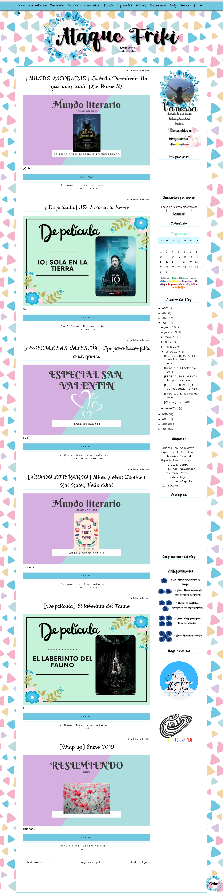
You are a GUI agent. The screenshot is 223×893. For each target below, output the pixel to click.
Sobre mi (185, 5)
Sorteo (173, 477)
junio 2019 (171, 332)
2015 (165, 429)
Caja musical (124, 5)
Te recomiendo (157, 5)
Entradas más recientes (38, 862)
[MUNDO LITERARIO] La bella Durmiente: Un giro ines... (180, 359)
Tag (182, 477)
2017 (165, 419)
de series (172, 456)
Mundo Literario (87, 188)
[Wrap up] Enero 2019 (86, 747)
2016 (165, 424)
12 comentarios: (95, 326)
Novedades (187, 468)
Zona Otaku (170, 485)
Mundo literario (37, 5)
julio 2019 (170, 327)
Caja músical (169, 452)
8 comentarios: (95, 584)
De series (108, 5)
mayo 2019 (172, 337)
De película (73, 5)
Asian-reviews (92, 5)
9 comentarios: (95, 185)
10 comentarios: (97, 455)
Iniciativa (185, 460)
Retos (183, 473)
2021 (165, 313)
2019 (165, 322)
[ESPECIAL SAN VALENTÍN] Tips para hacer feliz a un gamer (86, 352)
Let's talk (141, 5)
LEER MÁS (86, 176)
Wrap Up (87, 849)
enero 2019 (172, 408)
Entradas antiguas (138, 862)
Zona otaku (57, 5)
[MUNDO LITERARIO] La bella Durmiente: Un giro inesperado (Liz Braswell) (87, 83)
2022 (165, 308)
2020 (165, 318)
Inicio (21, 5)
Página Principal (90, 862)
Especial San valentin (87, 458)
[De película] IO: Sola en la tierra (86, 207)
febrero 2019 (173, 351)
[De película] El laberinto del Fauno (86, 606)
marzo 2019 (172, 346)
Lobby (173, 5)
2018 (165, 414)
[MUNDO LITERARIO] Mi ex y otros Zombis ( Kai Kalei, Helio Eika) (87, 481)
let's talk (172, 464)
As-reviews (187, 448)
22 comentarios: (95, 845)
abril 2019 (171, 341)
